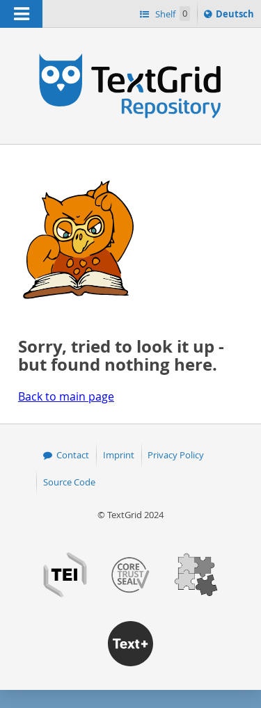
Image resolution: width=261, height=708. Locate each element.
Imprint (118, 455)
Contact (72, 455)
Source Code (69, 482)
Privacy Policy (176, 455)
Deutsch (236, 16)
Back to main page (66, 396)
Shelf (171, 13)
